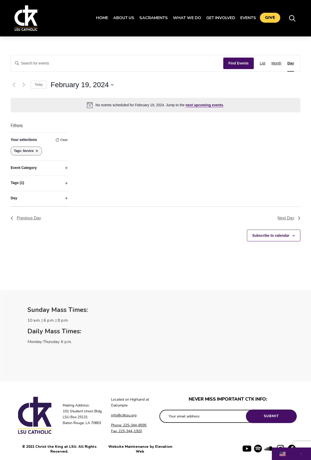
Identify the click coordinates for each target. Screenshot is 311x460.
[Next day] (24, 85)
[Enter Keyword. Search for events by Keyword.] (117, 63)
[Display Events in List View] (262, 63)
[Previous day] (14, 85)
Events (247, 18)
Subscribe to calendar (270, 235)
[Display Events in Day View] (290, 63)
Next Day (288, 218)
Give (270, 18)
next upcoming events (204, 105)
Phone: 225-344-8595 (128, 425)
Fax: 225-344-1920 (126, 431)
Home (101, 18)
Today (39, 84)
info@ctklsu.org (124, 415)
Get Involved (219, 18)
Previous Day (26, 218)
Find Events (238, 63)
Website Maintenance (129, 446)
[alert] (155, 105)
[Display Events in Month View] (276, 63)
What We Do (186, 18)
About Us (122, 18)
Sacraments (152, 18)
